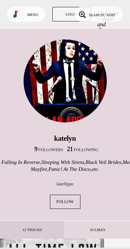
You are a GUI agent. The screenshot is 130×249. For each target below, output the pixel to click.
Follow (65, 201)
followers (48, 149)
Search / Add (96, 14)
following (82, 149)
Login (71, 14)
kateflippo (65, 184)
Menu (32, 14)
